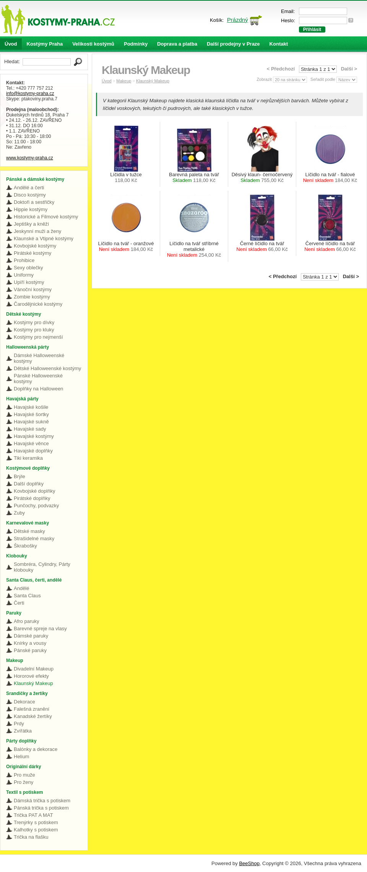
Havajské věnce (31, 443)
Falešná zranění (31, 709)
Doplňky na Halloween (38, 389)
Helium (21, 756)
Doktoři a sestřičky (34, 202)
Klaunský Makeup (33, 683)
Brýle (19, 476)
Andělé (21, 588)
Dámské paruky (31, 636)
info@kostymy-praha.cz (30, 93)
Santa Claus (27, 595)
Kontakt (279, 44)
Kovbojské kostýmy (35, 246)
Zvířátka (23, 731)
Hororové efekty (31, 676)
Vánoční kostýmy (33, 289)
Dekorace (24, 702)
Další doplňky (29, 484)
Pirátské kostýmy (32, 253)
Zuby (19, 513)
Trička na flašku (31, 837)
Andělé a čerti (29, 187)
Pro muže (24, 775)
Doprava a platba (177, 44)
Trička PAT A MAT (33, 815)
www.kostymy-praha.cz (29, 158)
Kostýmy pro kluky (34, 330)
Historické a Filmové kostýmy (46, 217)
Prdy (19, 723)
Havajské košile (31, 407)
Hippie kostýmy (30, 209)
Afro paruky (26, 621)
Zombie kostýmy (32, 297)
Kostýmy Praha (45, 44)
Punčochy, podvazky (36, 505)
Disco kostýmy (30, 195)
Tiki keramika (28, 458)
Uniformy (24, 275)
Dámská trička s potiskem (42, 800)
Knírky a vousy (30, 643)
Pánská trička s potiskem (41, 808)
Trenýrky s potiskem (36, 822)
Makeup (123, 81)
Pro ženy (23, 782)
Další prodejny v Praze (233, 44)
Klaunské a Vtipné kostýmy (43, 238)
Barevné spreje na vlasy (40, 628)
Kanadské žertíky (33, 716)
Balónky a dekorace (35, 749)
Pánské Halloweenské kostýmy (38, 378)
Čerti (19, 603)
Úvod (11, 44)
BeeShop (249, 863)
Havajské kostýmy (34, 436)
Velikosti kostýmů (93, 44)
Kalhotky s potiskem (36, 830)
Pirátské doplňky (32, 498)
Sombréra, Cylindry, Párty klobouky (42, 567)
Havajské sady (30, 429)
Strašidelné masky (34, 538)
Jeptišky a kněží (31, 224)
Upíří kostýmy (29, 282)
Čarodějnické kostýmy (38, 304)
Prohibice (24, 260)
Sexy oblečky (28, 267)
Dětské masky (29, 531)
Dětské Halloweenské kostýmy (47, 368)
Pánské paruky (30, 650)
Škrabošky (25, 546)
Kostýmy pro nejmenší (38, 337)
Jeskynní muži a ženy (37, 231)
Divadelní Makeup (34, 669)
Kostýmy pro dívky (34, 322)
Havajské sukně (31, 422)
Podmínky (136, 44)
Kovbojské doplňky (34, 491)
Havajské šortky (31, 414)
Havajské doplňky (33, 451)
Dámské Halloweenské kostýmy (39, 358)
